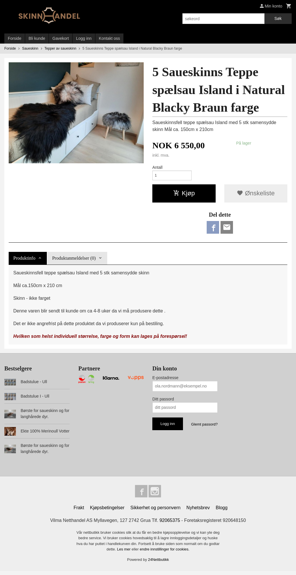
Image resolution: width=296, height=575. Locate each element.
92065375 (170, 524)
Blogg (221, 511)
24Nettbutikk (158, 563)
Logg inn (84, 38)
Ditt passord (163, 401)
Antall (157, 167)
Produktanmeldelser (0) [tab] (74, 260)
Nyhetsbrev (198, 511)
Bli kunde (37, 38)
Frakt (78, 511)
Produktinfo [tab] (24, 260)
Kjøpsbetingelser (107, 511)
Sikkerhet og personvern (155, 511)
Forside (14, 38)
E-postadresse (165, 380)
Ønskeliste (256, 194)
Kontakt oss (109, 38)
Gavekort (60, 38)
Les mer (124, 553)
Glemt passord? (204, 427)
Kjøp (184, 194)
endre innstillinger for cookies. (164, 553)
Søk (278, 18)
